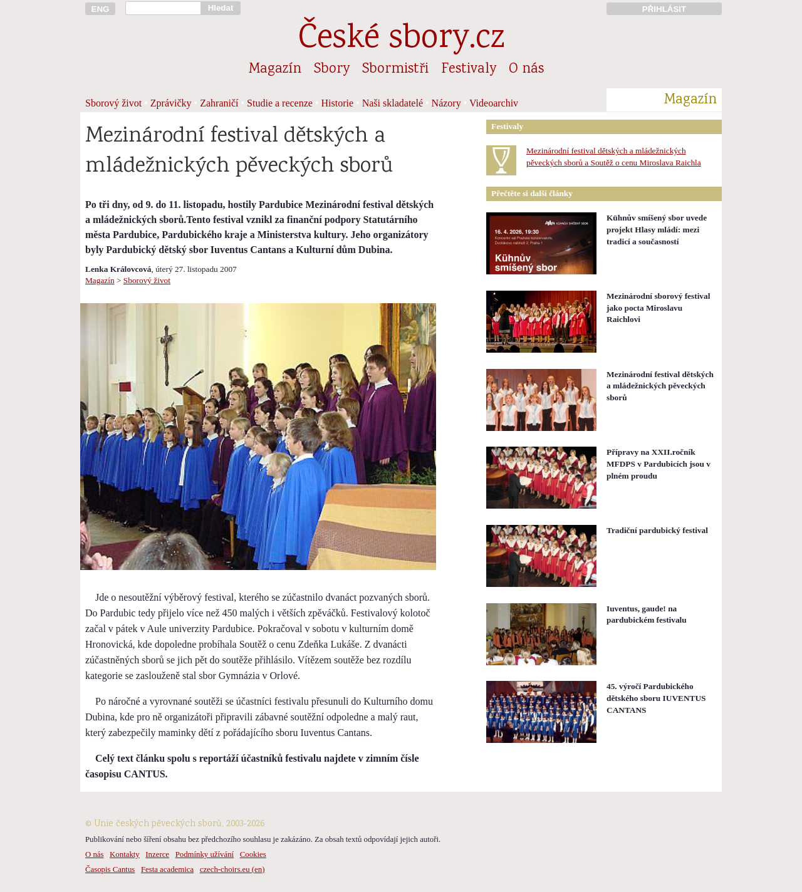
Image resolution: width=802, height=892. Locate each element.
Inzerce (157, 854)
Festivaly (468, 70)
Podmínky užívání (204, 854)
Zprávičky (171, 103)
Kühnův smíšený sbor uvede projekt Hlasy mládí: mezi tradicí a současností (657, 229)
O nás (526, 70)
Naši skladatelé (392, 103)
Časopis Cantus (110, 869)
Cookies (253, 854)
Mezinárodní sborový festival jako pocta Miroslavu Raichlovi (658, 307)
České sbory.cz (401, 40)
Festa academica (167, 869)
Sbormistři (395, 70)
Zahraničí (219, 103)
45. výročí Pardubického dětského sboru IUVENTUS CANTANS (656, 698)
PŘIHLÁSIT (664, 9)
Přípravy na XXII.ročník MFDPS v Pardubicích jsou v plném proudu (659, 463)
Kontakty (125, 854)
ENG (100, 9)
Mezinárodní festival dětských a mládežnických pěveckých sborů (660, 386)
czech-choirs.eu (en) (232, 869)
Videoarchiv (493, 103)
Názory (446, 103)
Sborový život (113, 103)
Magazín (275, 70)
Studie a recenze (280, 103)
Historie (337, 103)
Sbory (332, 70)
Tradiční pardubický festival (657, 530)
